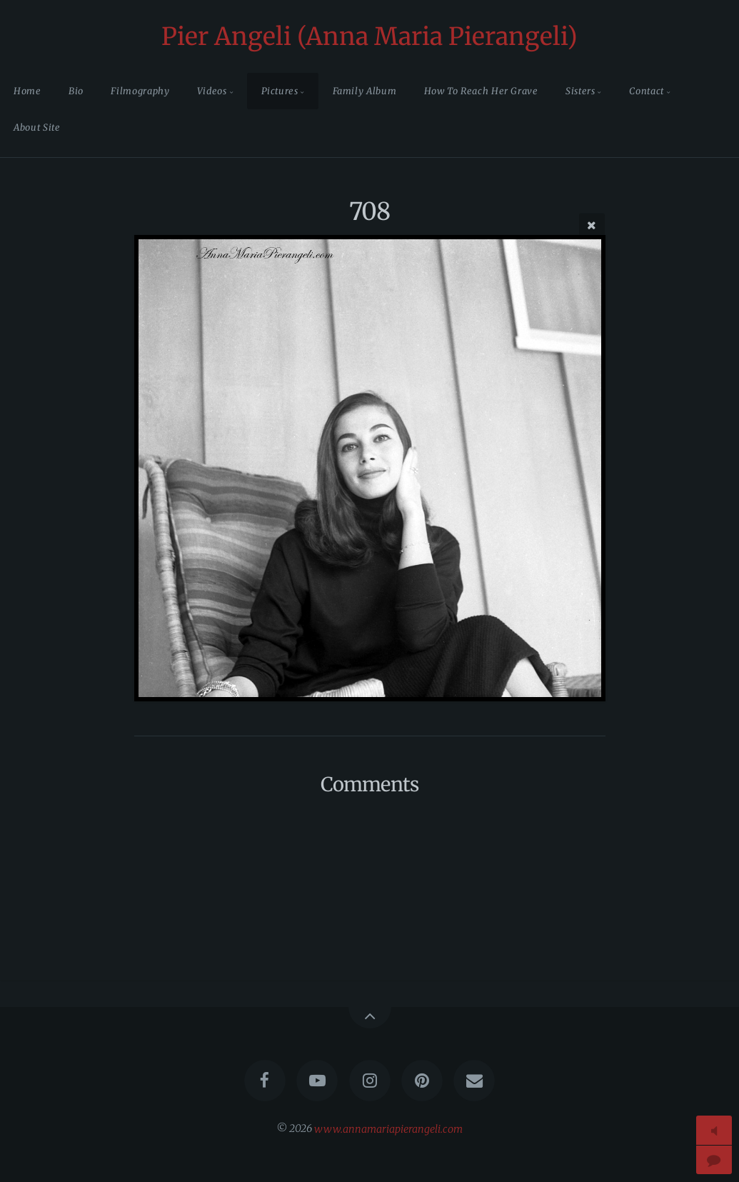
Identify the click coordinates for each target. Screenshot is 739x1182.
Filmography (140, 90)
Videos (212, 90)
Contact (646, 90)
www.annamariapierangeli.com (388, 1128)
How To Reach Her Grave (481, 90)
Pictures (279, 90)
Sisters (580, 90)
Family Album (365, 90)
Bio (76, 90)
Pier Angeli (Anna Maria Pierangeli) (369, 36)
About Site (37, 127)
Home (27, 90)
